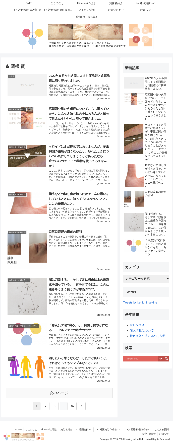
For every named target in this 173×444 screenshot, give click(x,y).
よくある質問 (162, 429)
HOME (18, 429)
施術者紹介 (66, 429)
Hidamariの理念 (49, 429)
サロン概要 (137, 325)
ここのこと (31, 429)
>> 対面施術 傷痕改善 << (138, 429)
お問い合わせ (149, 433)
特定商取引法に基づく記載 (148, 336)
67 (72, 406)
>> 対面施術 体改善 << (109, 429)
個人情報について (142, 330)
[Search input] (141, 358)
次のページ (59, 393)
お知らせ (163, 433)
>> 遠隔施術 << (84, 429)
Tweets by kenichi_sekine (140, 302)
